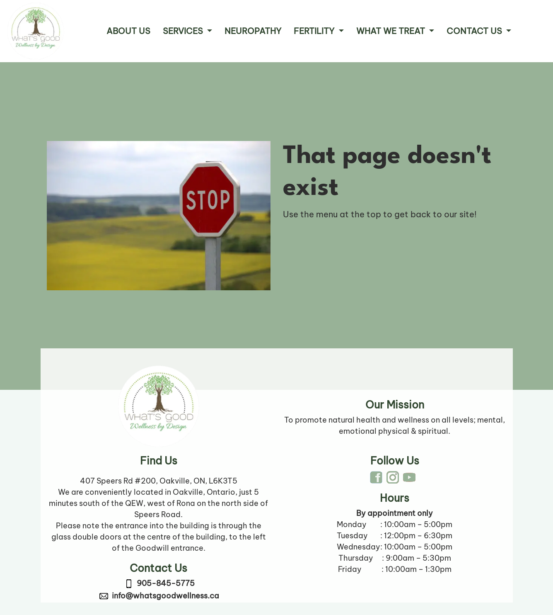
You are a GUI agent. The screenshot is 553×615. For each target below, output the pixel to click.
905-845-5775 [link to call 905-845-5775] (166, 583)
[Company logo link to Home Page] (36, 31)
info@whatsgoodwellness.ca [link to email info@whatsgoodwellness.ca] (165, 595)
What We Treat (391, 31)
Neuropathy (253, 31)
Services (184, 31)
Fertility (315, 31)
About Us (128, 31)
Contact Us (475, 31)
